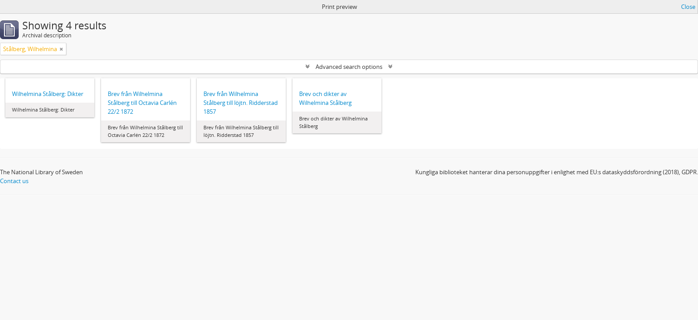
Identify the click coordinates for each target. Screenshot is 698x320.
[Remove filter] (61, 48)
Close (688, 7)
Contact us (14, 181)
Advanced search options (349, 67)
